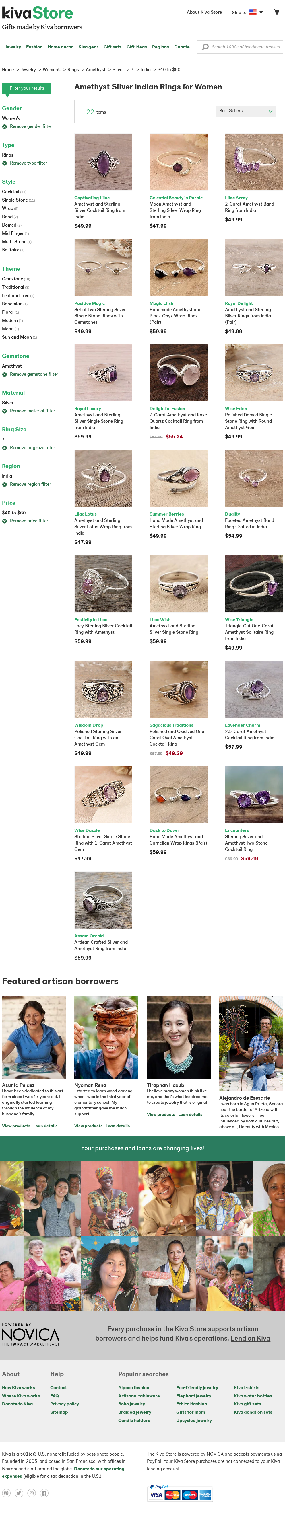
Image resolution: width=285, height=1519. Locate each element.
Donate (182, 47)
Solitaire (13, 250)
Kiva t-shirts (246, 1388)
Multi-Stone (17, 242)
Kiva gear (88, 47)
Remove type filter (24, 163)
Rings (7, 155)
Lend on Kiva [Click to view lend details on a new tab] (250, 1338)
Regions (160, 47)
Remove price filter (25, 521)
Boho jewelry (131, 1404)
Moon (10, 329)
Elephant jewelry (193, 1396)
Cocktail (14, 192)
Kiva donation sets (253, 1412)
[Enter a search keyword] (240, 47)
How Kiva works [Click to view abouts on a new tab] (18, 1388)
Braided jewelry (134, 1412)
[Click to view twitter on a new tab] (21, 1493)
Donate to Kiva (17, 1404)
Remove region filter (26, 484)
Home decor (60, 47)
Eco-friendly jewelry (197, 1388)
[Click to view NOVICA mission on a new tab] (30, 1335)
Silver (7, 403)
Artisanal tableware (139, 1396)
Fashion (34, 47)
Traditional (15, 287)
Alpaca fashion (133, 1388)
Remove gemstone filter (30, 374)
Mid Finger (15, 233)
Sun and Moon (19, 337)
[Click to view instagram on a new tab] (33, 1493)
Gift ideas (137, 47)
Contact (58, 1388)
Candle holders (134, 1421)
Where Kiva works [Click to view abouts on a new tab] (21, 1396)
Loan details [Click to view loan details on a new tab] (45, 1126)
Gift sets (112, 47)
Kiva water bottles (253, 1396)
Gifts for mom (190, 1412)
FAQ (54, 1396)
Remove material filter (28, 411)
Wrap (10, 208)
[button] (205, 48)
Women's (11, 118)
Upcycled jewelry (194, 1421)
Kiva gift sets (247, 1404)
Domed (12, 225)
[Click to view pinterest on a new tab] (8, 1493)
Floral (10, 312)
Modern (12, 321)
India (7, 476)
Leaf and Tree (18, 296)
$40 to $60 (14, 513)
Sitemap (59, 1412)
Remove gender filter (27, 126)
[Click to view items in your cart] (276, 13)
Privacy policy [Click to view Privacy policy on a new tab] (64, 1404)
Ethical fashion (191, 1404)
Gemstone (16, 279)
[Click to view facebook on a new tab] (45, 1493)
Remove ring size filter (28, 448)
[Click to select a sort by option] (246, 111)
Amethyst (12, 366)
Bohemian (15, 304)
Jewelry (13, 47)
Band (10, 217)
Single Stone (18, 200)
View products (16, 1126)
